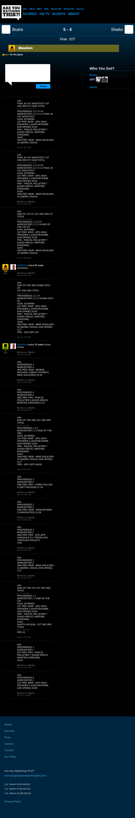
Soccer (80, 9)
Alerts (58, 14)
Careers (9, 744)
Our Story (10, 757)
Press (7, 737)
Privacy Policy (12, 801)
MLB (32, 9)
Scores (30, 14)
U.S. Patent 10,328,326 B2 (17, 793)
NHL (46, 9)
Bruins (17, 29)
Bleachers (26, 48)
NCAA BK (56, 9)
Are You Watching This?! (11, 12)
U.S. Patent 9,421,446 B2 (17, 784)
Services (9, 731)
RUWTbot (22, 265)
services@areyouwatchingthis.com (25, 776)
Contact (9, 750)
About (74, 14)
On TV (45, 14)
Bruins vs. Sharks (26, 201)
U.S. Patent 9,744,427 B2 (17, 789)
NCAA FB (69, 9)
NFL (25, 9)
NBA (39, 9)
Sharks (117, 29)
